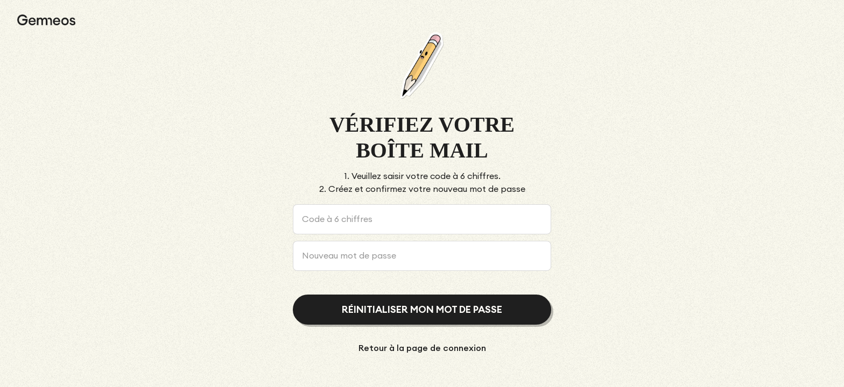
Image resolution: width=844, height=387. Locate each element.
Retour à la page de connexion (422, 348)
